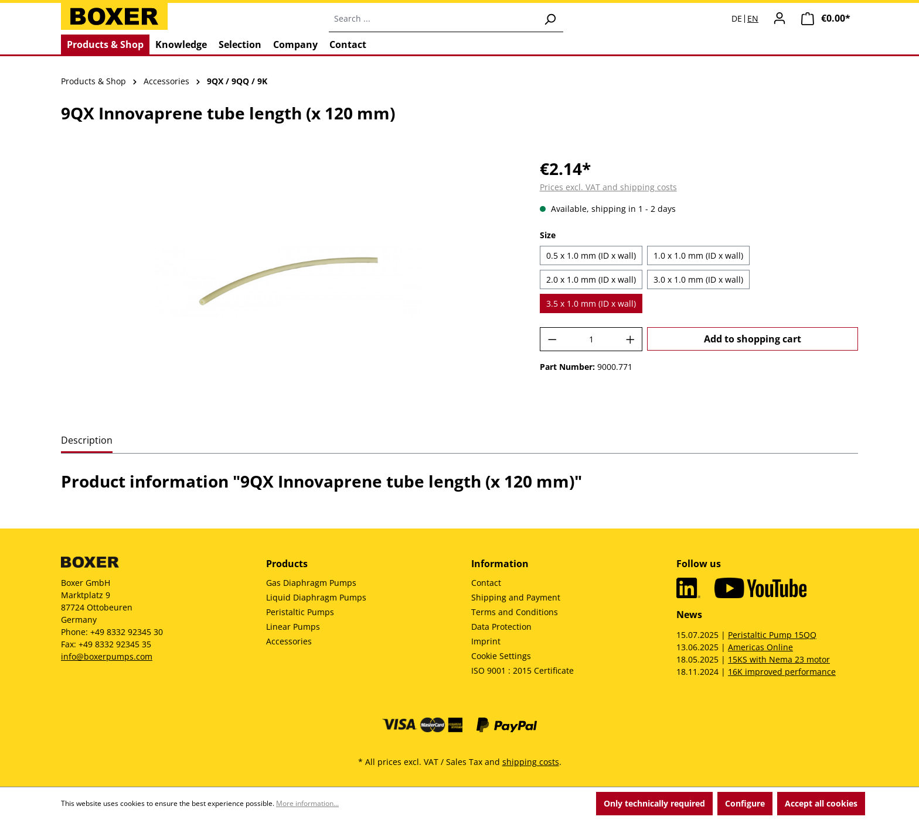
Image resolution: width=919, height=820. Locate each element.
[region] (288, 282)
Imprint (486, 641)
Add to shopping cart (752, 338)
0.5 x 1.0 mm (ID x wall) (591, 255)
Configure (745, 803)
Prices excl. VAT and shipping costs (608, 187)
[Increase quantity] (630, 339)
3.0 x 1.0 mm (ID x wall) (698, 279)
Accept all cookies (821, 803)
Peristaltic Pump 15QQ (772, 634)
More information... (307, 803)
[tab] (87, 441)
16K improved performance (782, 671)
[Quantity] (591, 339)
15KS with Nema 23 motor (779, 659)
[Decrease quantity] (552, 339)
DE (736, 19)
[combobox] (433, 18)
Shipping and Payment (515, 597)
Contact (486, 582)
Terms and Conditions (514, 611)
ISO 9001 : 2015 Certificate (522, 670)
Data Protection (501, 626)
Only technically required (654, 803)
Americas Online (760, 647)
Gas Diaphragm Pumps (311, 582)
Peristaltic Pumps (300, 611)
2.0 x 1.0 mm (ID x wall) (591, 279)
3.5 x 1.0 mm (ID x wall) (591, 303)
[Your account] (779, 18)
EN (752, 19)
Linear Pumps (293, 626)
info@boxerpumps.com (106, 656)
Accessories (289, 641)
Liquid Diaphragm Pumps (316, 597)
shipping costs (530, 761)
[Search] (549, 18)
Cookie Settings (501, 655)
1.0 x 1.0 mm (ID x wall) (698, 255)
